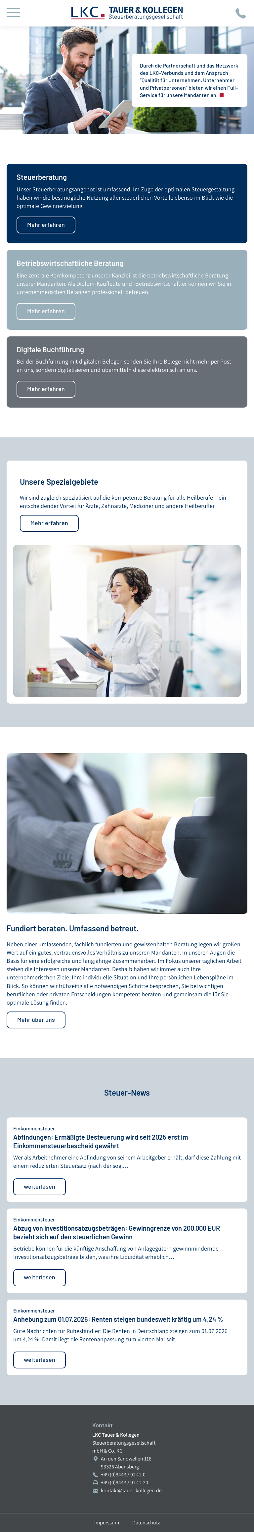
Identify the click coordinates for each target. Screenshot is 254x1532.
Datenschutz (146, 1522)
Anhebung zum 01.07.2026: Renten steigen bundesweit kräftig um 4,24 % (118, 1319)
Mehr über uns (36, 1019)
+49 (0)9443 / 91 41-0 (123, 1474)
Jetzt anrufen (241, 13)
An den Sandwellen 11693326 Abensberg (126, 1462)
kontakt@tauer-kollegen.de (131, 1490)
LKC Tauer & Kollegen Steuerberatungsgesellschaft (127, 13)
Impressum (106, 1522)
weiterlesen (39, 1186)
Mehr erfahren (46, 224)
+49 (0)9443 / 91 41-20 (124, 1482)
